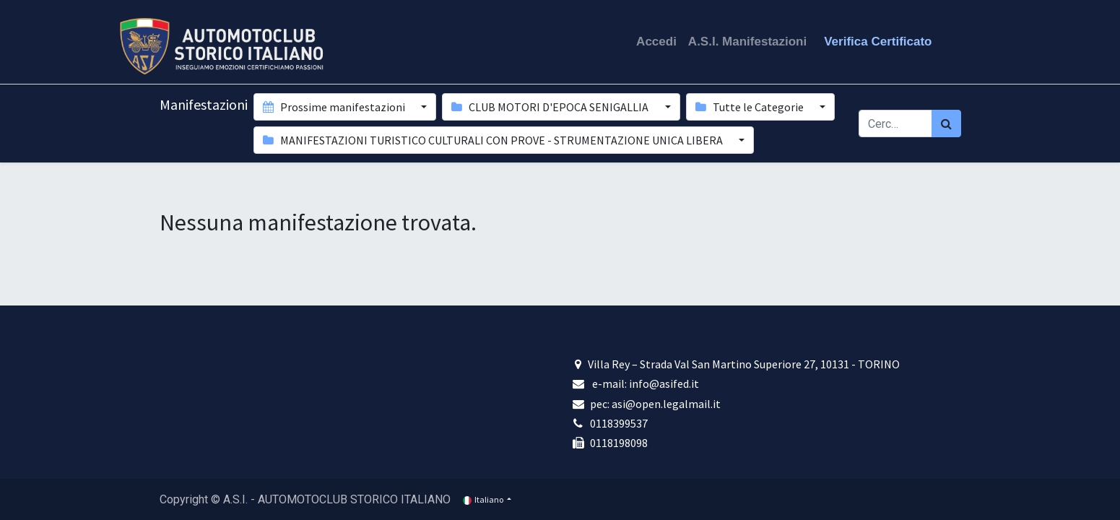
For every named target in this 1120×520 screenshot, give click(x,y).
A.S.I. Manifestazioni (747, 41)
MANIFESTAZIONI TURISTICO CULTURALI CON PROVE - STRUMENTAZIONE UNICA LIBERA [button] (494, 140)
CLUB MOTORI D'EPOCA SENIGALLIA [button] (551, 107)
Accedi (656, 41)
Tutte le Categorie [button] (750, 107)
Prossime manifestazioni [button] (335, 107)
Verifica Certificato (878, 41)
